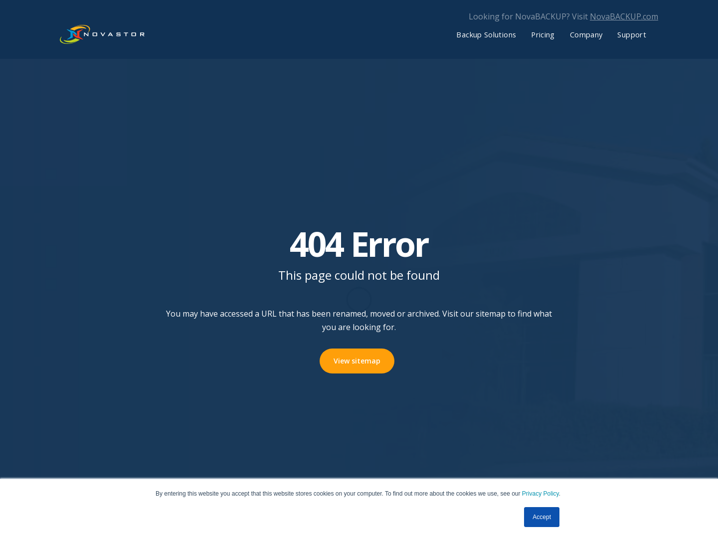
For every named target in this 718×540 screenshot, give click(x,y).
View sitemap (357, 360)
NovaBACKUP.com (624, 16)
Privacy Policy (540, 493)
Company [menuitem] (586, 34)
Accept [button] (542, 517)
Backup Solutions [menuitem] (486, 34)
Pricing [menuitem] (543, 34)
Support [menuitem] (631, 34)
